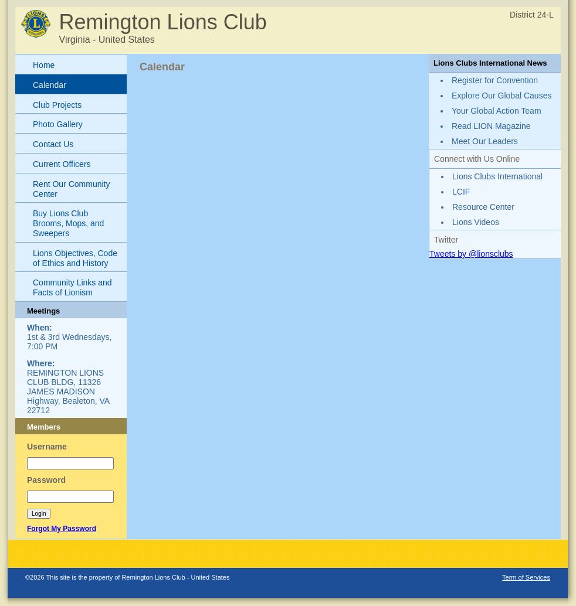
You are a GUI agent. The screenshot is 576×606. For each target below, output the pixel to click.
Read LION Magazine (491, 126)
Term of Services (526, 577)
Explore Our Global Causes (501, 95)
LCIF (461, 191)
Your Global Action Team (496, 110)
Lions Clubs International (497, 176)
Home (44, 65)
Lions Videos (475, 222)
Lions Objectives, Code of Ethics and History (75, 258)
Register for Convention (495, 80)
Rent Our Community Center (71, 189)
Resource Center (483, 207)
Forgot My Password (61, 529)
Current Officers (62, 164)
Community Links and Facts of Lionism (72, 287)
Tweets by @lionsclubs (471, 253)
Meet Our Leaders (485, 141)
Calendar (49, 85)
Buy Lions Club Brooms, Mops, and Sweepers (68, 223)
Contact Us (53, 144)
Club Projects (57, 105)
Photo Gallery (58, 124)
